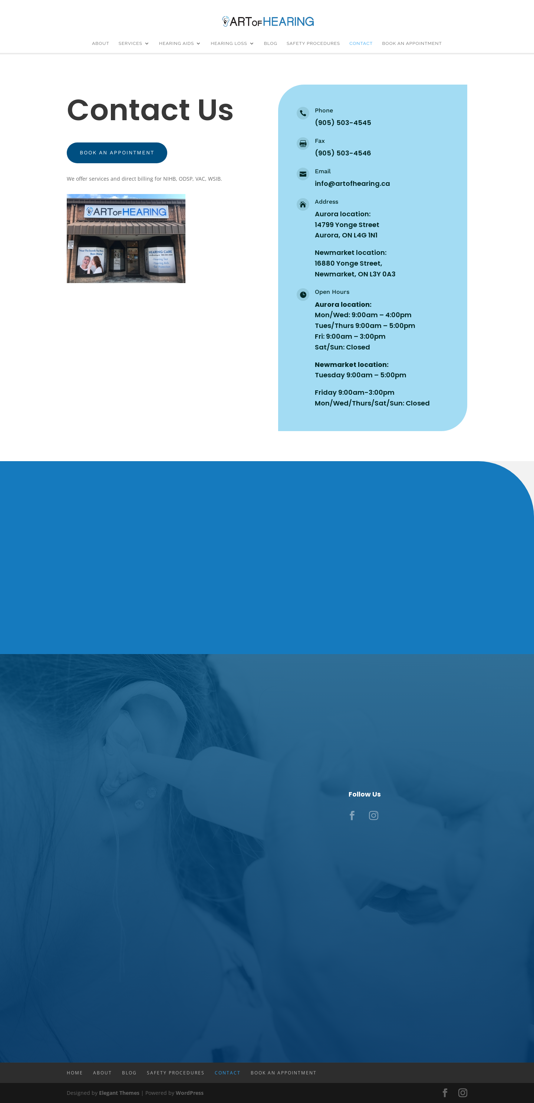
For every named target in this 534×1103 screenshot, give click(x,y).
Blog (270, 43)
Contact (361, 43)
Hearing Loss (229, 43)
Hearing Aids (176, 43)
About (100, 43)
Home (75, 1073)
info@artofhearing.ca (352, 183)
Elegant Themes (119, 1092)
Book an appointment (119, 153)
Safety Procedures (313, 43)
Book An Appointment (412, 43)
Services (130, 43)
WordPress (190, 1092)
